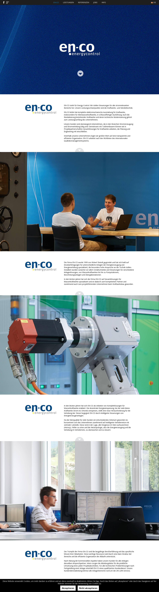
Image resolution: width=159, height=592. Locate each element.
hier (97, 581)
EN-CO (56, 2)
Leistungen (68, 2)
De (155, 2)
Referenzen (83, 2)
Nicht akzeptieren (88, 588)
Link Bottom (80, 73)
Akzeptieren (68, 588)
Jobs (95, 2)
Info (104, 2)
